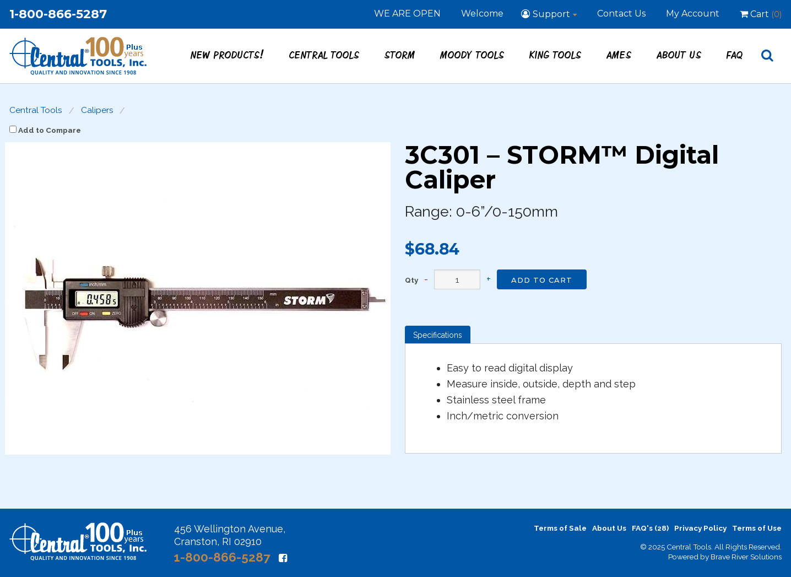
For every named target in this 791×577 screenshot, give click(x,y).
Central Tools (324, 54)
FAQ (735, 54)
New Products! (227, 54)
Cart (761, 14)
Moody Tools (472, 54)
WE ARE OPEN (407, 13)
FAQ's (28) (650, 528)
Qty (411, 280)
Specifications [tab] (437, 335)
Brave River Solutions (746, 556)
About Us (679, 54)
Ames (619, 54)
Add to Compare (45, 130)
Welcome (482, 13)
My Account (692, 13)
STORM (399, 54)
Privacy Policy (700, 528)
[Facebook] (283, 558)
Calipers (97, 110)
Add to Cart (541, 280)
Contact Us (621, 13)
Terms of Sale (560, 528)
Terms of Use (757, 528)
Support (551, 14)
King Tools (555, 54)
